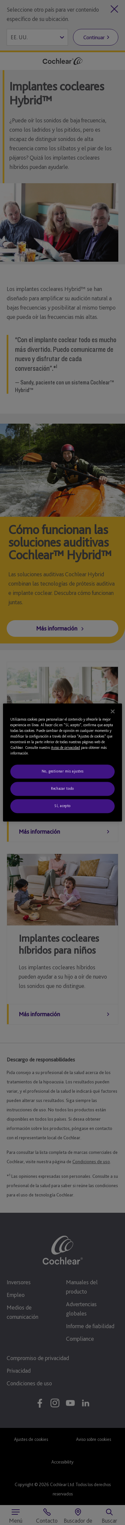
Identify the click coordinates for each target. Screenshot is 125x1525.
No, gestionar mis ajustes (62, 771)
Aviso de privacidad (65, 748)
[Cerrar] (112, 711)
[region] (62, 762)
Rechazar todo (62, 788)
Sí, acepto (62, 806)
